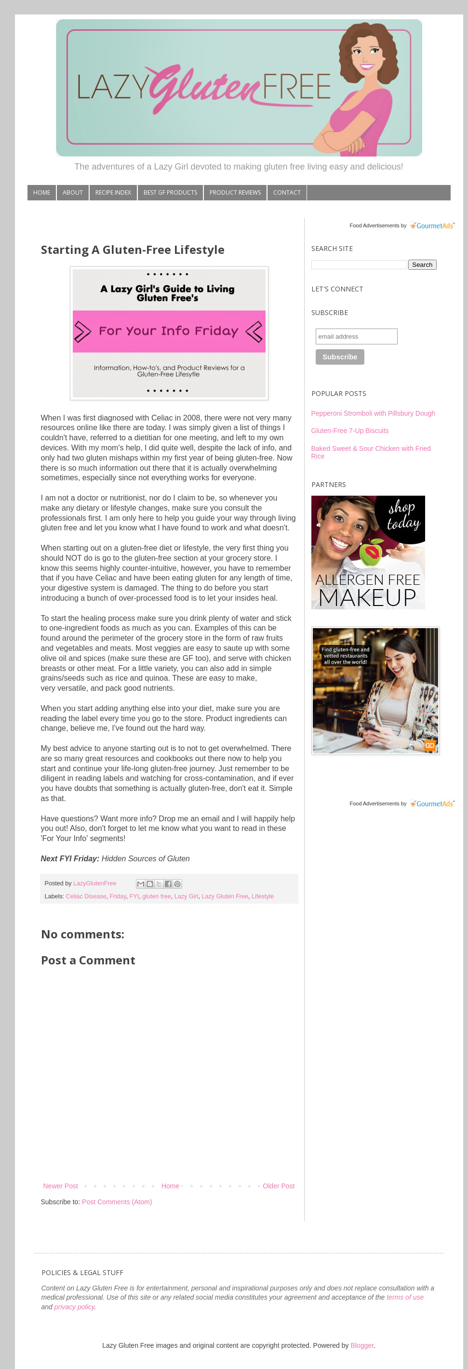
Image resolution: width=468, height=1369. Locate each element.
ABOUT (73, 192)
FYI (134, 896)
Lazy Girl (186, 896)
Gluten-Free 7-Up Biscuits (350, 430)
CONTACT (287, 192)
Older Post (278, 1186)
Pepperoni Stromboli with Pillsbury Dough (373, 413)
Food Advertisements (374, 225)
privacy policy (74, 1307)
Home (170, 1186)
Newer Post (60, 1186)
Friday (118, 896)
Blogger (361, 1345)
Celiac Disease (86, 896)
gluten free (156, 896)
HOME (41, 192)
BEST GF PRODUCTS (170, 192)
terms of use (405, 1297)
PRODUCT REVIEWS (235, 192)
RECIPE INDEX (113, 192)
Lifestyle (263, 896)
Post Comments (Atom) (117, 1202)
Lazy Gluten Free (224, 896)
